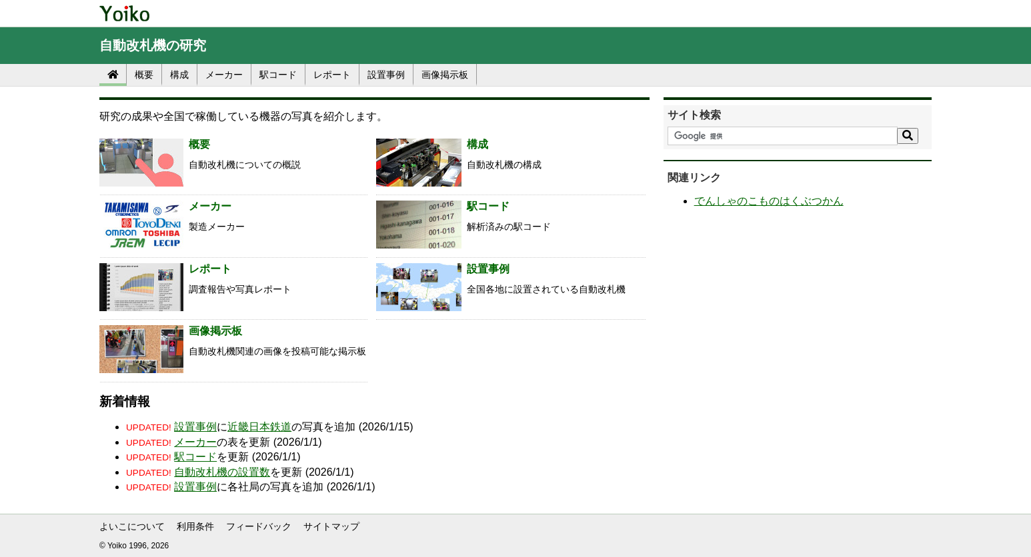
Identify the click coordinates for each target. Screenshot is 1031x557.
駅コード (278, 74)
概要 (144, 74)
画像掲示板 (444, 74)
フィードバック (258, 526)
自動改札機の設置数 (222, 472)
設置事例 (386, 74)
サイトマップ (331, 526)
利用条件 (195, 526)
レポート (332, 74)
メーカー (224, 74)
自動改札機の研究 (152, 45)
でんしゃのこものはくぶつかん (769, 201)
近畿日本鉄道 (259, 426)
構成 (179, 74)
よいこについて (132, 526)
